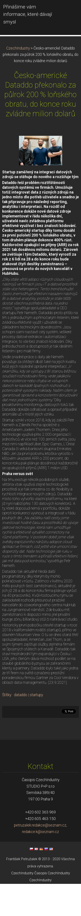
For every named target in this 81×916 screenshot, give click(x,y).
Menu (69, 9)
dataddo (20, 727)
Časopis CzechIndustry (52, 905)
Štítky (6, 727)
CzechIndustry (18, 80)
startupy (36, 727)
